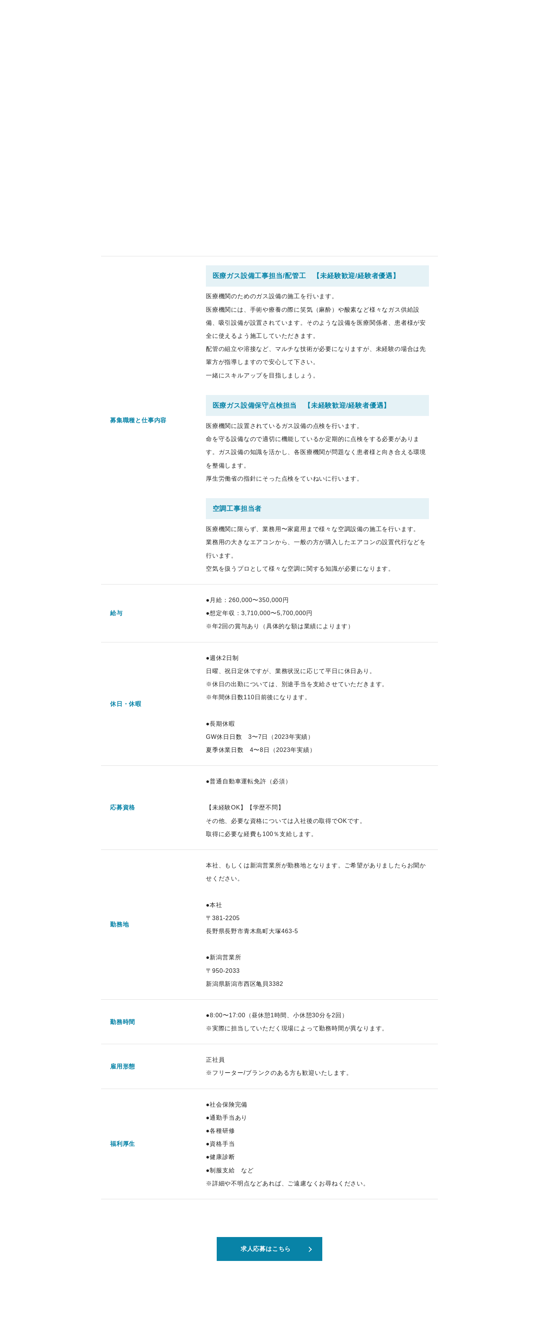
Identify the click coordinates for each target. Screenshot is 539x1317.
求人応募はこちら (266, 1249)
